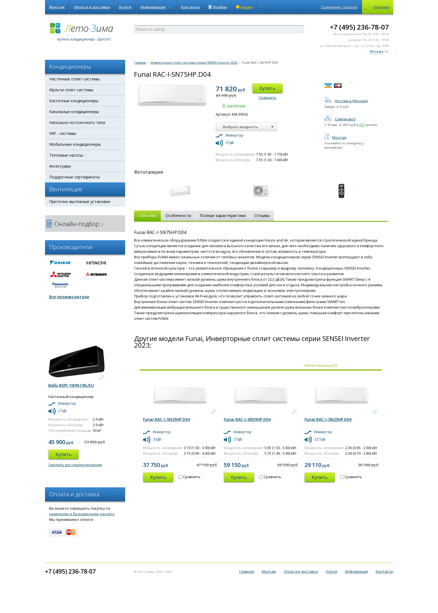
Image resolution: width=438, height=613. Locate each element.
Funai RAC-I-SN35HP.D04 (166, 419)
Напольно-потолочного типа (77, 122)
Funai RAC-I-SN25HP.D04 (327, 419)
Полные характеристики (223, 215)
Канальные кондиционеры (74, 111)
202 (362, 125)
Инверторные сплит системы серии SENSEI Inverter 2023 (194, 62)
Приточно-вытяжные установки (79, 201)
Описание (147, 215)
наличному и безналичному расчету (82, 513)
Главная (140, 62)
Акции (244, 6)
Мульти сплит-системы (71, 89)
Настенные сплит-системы (74, 79)
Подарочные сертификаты (74, 177)
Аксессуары (60, 166)
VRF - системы (62, 133)
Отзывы (262, 215)
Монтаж (57, 6)
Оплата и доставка (92, 6)
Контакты (190, 6)
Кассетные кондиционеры (73, 100)
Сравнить (267, 97)
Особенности (178, 215)
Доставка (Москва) (346, 100)
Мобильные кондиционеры (75, 144)
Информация (156, 6)
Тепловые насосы (66, 155)
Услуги (125, 6)
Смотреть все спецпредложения (75, 464)
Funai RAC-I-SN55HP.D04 (247, 419)
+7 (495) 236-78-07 (359, 27)
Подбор (218, 6)
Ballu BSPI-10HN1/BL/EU (71, 385)
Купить (267, 88)
